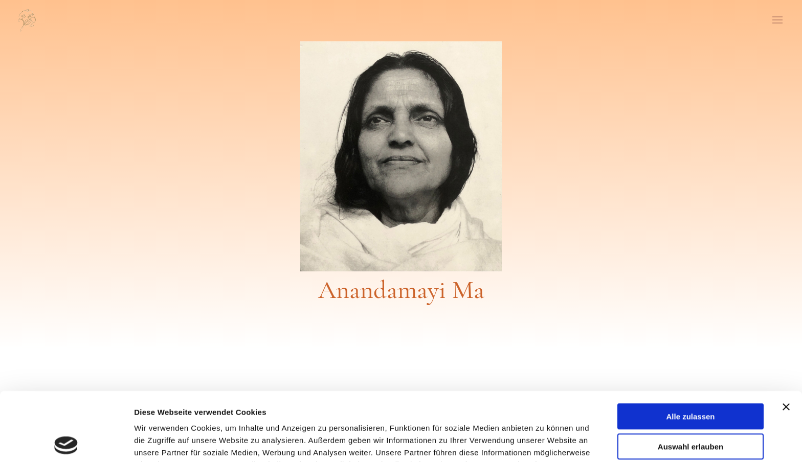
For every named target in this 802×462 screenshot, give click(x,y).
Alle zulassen (690, 347)
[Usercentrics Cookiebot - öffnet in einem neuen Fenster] (66, 442)
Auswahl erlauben (690, 378)
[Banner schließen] (786, 338)
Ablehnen (690, 407)
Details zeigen (544, 441)
